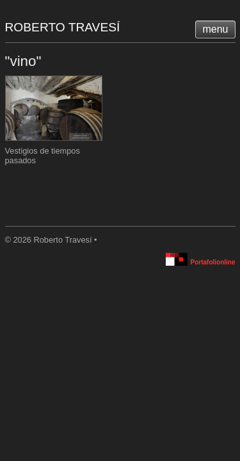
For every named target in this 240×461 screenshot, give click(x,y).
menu (215, 29)
